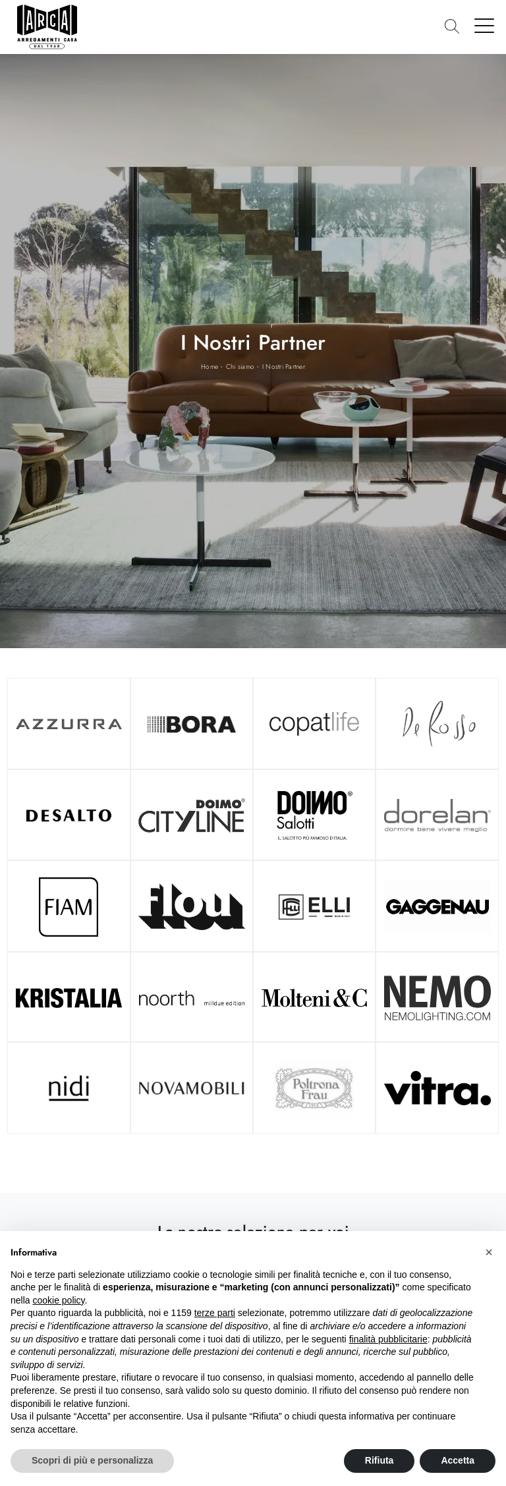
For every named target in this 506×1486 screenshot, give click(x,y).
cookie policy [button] (58, 1300)
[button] (488, 1252)
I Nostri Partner (283, 367)
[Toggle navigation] (484, 25)
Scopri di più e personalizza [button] (92, 1460)
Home (209, 367)
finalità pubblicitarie (388, 1339)
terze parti (214, 1312)
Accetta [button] (457, 1460)
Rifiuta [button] (379, 1460)
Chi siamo (240, 367)
